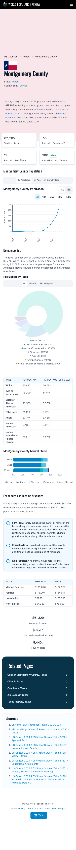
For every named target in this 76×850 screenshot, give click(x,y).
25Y (52, 196)
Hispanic (33, 290)
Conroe (23, 85)
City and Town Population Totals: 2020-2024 (37, 738)
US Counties (11, 56)
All (37, 196)
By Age (37, 180)
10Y (44, 196)
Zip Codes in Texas (17, 708)
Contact (39, 822)
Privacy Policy (18, 822)
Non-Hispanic (46, 290)
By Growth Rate (51, 180)
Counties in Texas (17, 702)
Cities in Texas (15, 695)
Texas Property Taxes (19, 715)
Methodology (58, 822)
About (47, 822)
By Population (23, 180)
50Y (60, 196)
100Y (68, 196)
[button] (71, 4)
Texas (26, 56)
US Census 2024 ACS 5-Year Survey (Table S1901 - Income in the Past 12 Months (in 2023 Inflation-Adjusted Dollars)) (40, 793)
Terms (30, 822)
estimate (38, 109)
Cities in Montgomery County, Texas (27, 688)
